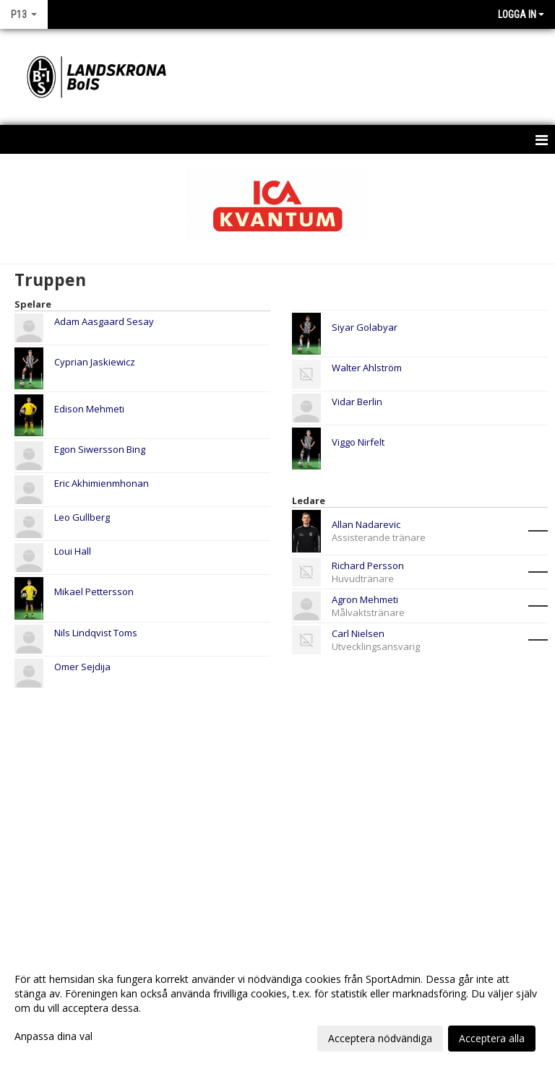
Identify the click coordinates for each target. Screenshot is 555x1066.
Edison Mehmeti (89, 408)
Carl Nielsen (358, 633)
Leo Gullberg (82, 517)
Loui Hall (72, 551)
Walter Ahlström (367, 367)
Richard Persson (368, 565)
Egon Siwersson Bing (99, 449)
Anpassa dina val (53, 1036)
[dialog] (277, 1008)
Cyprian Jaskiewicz (94, 361)
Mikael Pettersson (94, 591)
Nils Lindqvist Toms (95, 632)
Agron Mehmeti (365, 599)
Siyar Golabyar (364, 327)
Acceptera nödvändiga (380, 1038)
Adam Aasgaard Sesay (104, 321)
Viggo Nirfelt (358, 442)
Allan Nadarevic (366, 524)
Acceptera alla (492, 1038)
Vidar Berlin (357, 401)
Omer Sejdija (82, 666)
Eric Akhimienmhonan (101, 483)
